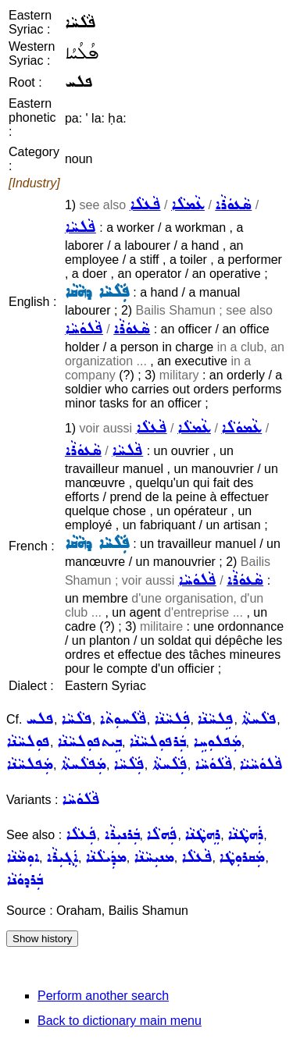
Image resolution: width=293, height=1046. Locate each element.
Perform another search (103, 995)
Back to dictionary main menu (120, 1020)
